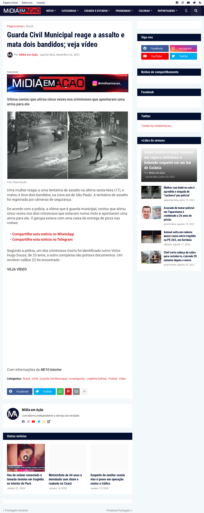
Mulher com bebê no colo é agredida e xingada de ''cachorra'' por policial (179, 191)
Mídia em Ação (32, 410)
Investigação (77, 378)
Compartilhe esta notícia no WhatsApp (43, 234)
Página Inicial (10, 2)
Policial (112, 378)
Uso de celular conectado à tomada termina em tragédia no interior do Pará (25, 479)
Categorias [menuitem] (69, 10)
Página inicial (15, 26)
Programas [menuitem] (123, 10)
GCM (35, 378)
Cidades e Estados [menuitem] (96, 10)
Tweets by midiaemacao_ (156, 125)
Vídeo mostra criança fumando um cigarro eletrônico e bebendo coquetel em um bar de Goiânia (168, 160)
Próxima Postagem (118, 510)
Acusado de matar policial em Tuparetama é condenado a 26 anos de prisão (179, 213)
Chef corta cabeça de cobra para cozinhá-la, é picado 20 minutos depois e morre (180, 256)
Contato (40, 2)
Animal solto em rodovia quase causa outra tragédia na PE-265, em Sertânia (180, 236)
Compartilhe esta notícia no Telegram (42, 239)
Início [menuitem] (50, 10)
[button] (186, 11)
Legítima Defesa (97, 378)
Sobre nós (27, 2)
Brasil (29, 26)
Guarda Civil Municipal (53, 378)
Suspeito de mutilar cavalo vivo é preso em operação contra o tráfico (107, 479)
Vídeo (122, 378)
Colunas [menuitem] (144, 10)
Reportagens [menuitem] (166, 10)
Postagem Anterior (16, 510)
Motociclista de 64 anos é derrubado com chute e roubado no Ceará (65, 479)
